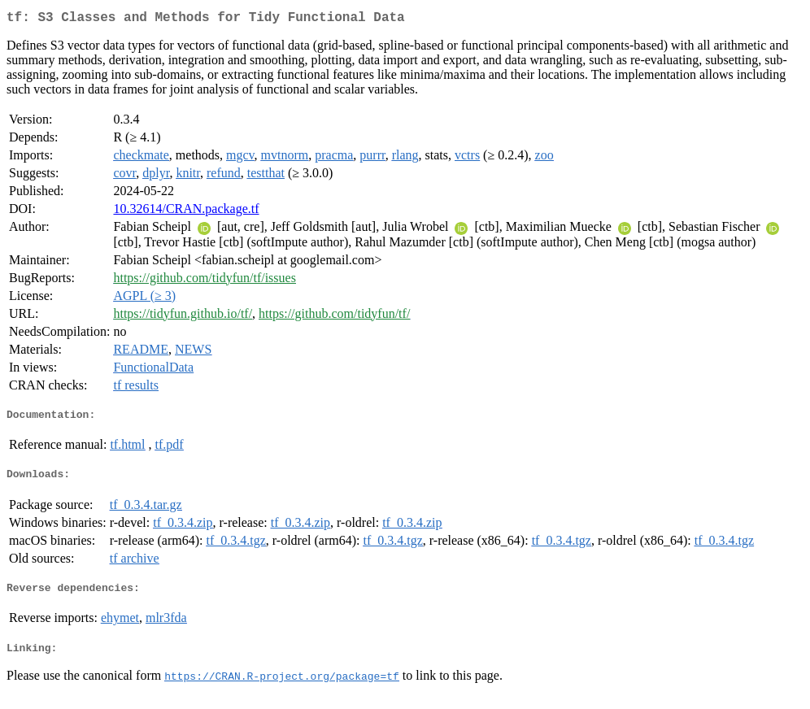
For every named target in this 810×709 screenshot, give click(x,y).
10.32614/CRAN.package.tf (186, 212)
